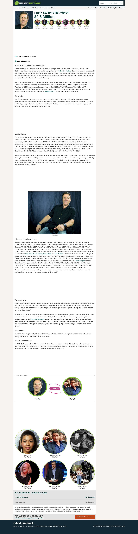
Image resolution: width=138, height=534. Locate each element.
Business (25, 8)
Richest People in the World (103, 8)
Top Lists (91, 8)
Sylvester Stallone (65, 71)
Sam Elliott (47, 254)
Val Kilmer (38, 254)
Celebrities (35, 8)
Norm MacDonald (37, 319)
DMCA (55, 526)
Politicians (44, 8)
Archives (31, 526)
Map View (115, 8)
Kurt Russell (29, 254)
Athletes (17, 8)
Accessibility (48, 526)
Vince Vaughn (80, 261)
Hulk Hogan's (49, 91)
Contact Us (23, 526)
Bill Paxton (59, 254)
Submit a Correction (84, 517)
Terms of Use (63, 526)
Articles (53, 8)
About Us (16, 526)
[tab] (54, 56)
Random (121, 8)
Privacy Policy (39, 526)
